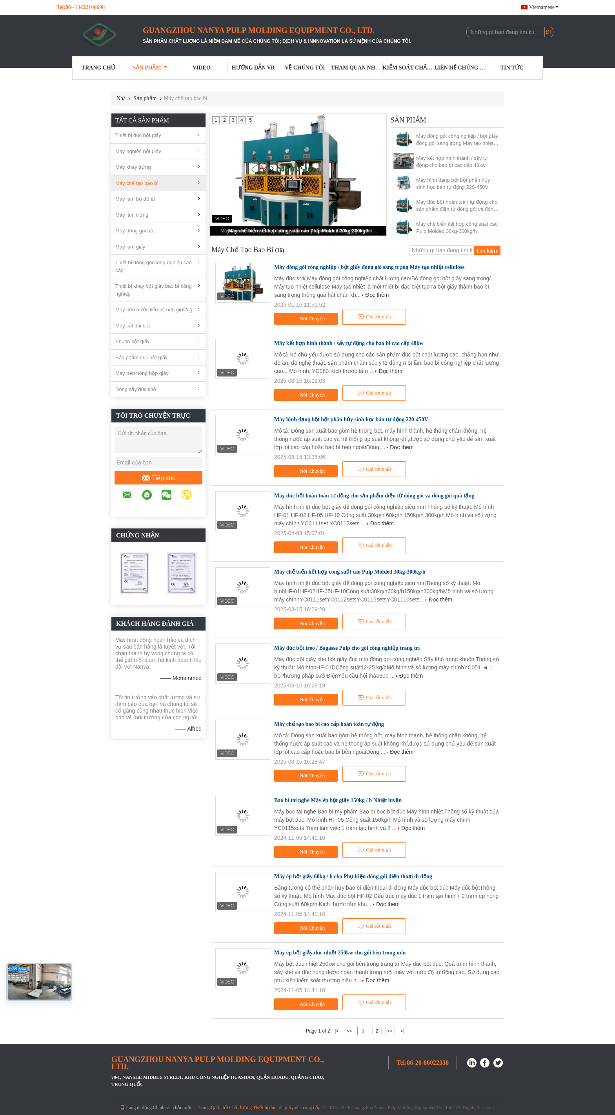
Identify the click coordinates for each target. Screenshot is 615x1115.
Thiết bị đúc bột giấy (138, 135)
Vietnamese (544, 7)
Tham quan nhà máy (357, 68)
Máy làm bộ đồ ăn (135, 199)
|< (336, 1031)
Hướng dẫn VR (253, 68)
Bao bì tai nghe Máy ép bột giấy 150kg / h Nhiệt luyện (338, 800)
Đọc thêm (377, 295)
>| (402, 1031)
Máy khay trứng (133, 167)
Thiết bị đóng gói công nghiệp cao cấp (153, 266)
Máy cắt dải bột (132, 326)
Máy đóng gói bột (135, 231)
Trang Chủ (98, 68)
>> (390, 1031)
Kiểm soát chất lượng (409, 68)
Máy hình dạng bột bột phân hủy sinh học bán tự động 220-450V (453, 183)
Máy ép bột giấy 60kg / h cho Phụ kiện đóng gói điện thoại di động (353, 876)
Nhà (121, 98)
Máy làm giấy (130, 247)
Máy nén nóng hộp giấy (142, 373)
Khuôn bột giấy (132, 341)
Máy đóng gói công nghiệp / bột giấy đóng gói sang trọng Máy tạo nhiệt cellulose (457, 140)
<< (349, 1031)
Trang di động (136, 1107)
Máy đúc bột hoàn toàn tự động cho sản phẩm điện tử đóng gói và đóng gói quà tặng (456, 206)
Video (202, 68)
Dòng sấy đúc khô (135, 389)
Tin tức (512, 68)
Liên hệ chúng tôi (460, 68)
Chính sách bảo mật (172, 1107)
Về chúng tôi (305, 68)
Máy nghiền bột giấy (138, 151)
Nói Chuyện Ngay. (307, 320)
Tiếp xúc (159, 478)
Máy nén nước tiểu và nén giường (153, 310)
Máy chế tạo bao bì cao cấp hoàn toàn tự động (329, 724)
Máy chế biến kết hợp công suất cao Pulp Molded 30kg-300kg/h (298, 231)
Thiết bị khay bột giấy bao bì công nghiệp (153, 290)
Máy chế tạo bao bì (136, 183)
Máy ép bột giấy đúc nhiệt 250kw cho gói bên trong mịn (340, 953)
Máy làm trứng (131, 215)
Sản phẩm (150, 68)
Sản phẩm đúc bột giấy (141, 357)
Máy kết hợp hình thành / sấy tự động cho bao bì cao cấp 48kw (452, 161)
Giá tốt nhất (374, 317)
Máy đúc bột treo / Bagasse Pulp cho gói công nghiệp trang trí (347, 648)
